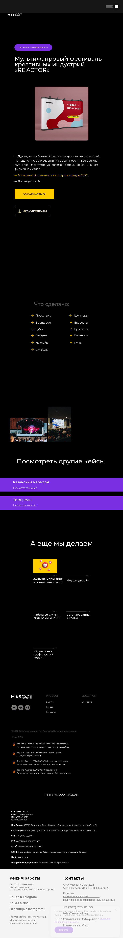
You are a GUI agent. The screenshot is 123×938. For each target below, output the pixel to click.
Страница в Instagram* (27, 909)
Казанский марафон (31, 482)
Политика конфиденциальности (75, 894)
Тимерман (22, 500)
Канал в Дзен (20, 903)
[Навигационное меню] (116, 6)
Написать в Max (75, 925)
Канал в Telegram (23, 897)
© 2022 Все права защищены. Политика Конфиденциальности (44, 731)
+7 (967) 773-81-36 (78, 907)
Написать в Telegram (79, 919)
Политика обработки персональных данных (89, 899)
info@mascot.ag (75, 913)
